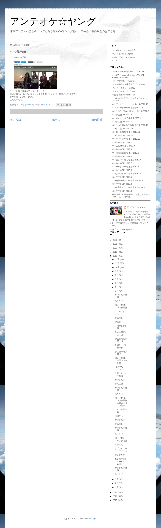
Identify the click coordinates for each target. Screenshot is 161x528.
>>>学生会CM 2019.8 (122, 156)
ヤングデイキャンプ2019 (123, 91)
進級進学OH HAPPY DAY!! (120, 461)
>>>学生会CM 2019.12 (122, 128)
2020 (115, 248)
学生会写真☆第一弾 (121, 340)
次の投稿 (15, 119)
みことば (119, 301)
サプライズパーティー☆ (121, 449)
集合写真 (119, 444)
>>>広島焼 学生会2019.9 (123, 146)
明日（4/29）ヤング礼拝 (121, 306)
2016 (115, 496)
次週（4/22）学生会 (121, 374)
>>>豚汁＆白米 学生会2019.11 (126, 132)
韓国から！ (120, 416)
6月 (117, 283)
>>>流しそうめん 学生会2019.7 (126, 160)
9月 (117, 271)
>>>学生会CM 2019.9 (122, 149)
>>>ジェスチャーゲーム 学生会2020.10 (130, 104)
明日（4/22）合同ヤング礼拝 (121, 360)
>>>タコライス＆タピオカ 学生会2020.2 (130, 111)
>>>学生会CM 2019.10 (122, 142)
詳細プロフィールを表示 (121, 229)
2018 (115, 256)
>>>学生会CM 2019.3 (122, 191)
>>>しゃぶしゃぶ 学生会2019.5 (126, 173)
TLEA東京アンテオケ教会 (124, 50)
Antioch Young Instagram (123, 57)
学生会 (118, 322)
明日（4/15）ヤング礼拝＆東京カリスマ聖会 (121, 402)
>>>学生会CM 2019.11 (122, 135)
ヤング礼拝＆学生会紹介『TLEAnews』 (130, 84)
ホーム (56, 119)
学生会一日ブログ (121, 352)
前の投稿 (97, 119)
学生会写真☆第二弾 (121, 333)
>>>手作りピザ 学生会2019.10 (126, 139)
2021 (115, 244)
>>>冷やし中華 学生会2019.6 (125, 166)
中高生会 (119, 318)
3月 (117, 479)
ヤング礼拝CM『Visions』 (124, 81)
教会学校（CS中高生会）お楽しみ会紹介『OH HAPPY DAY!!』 (131, 195)
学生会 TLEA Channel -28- (124, 95)
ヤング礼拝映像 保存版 (122, 54)
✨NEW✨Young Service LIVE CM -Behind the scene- (128, 76)
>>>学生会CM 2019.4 (122, 184)
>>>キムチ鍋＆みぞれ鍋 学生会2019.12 (130, 125)
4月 (117, 291)
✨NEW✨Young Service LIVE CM (128, 71)
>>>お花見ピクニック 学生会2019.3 (128, 187)
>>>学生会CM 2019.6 (122, 170)
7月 (117, 279)
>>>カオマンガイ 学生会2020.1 (126, 118)
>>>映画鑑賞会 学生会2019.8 (125, 153)
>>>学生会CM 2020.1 (122, 121)
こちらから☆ (16, 100)
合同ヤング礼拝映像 (121, 346)
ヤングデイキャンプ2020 (123, 88)
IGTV (114, 61)
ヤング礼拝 (120, 380)
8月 (117, 275)
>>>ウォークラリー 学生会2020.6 (127, 107)
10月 (117, 267)
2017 (115, 492)
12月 (117, 259)
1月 (117, 487)
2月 (117, 483)
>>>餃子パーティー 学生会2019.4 (127, 180)
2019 (115, 252)
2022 (115, 240)
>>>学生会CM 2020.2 (122, 115)
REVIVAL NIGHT (119, 368)
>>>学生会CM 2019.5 (122, 177)
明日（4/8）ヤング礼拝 (121, 439)
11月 (117, 263)
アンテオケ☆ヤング (53, 21)
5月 (117, 287)
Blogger (93, 518)
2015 (115, 500)
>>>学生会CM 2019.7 (122, 163)
